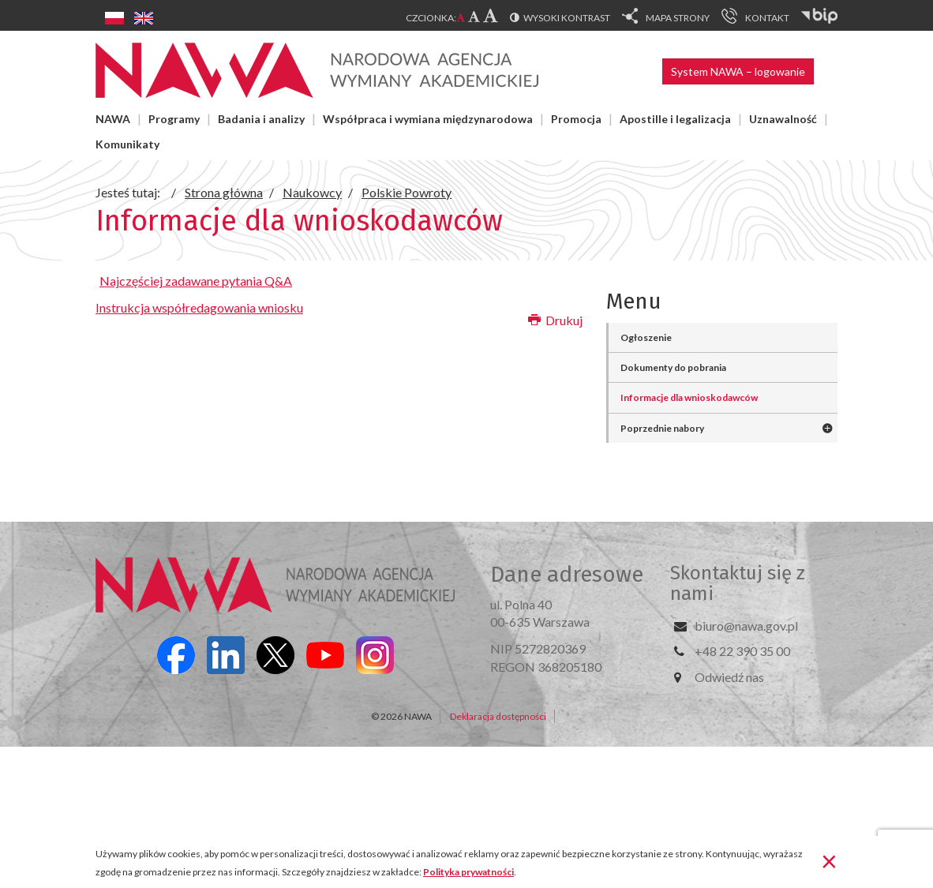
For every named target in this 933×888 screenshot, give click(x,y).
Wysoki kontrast (566, 18)
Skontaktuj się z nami (737, 583)
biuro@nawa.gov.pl (746, 625)
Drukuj (555, 320)
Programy (174, 119)
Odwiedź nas (729, 676)
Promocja (576, 119)
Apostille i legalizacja (675, 119)
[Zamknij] (829, 860)
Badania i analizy (261, 119)
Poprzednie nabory (662, 428)
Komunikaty (127, 144)
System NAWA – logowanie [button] (738, 71)
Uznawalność (783, 119)
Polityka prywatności (468, 872)
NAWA (113, 119)
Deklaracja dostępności (498, 716)
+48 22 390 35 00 (742, 650)
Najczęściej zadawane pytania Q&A (195, 280)
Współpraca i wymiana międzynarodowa (428, 119)
